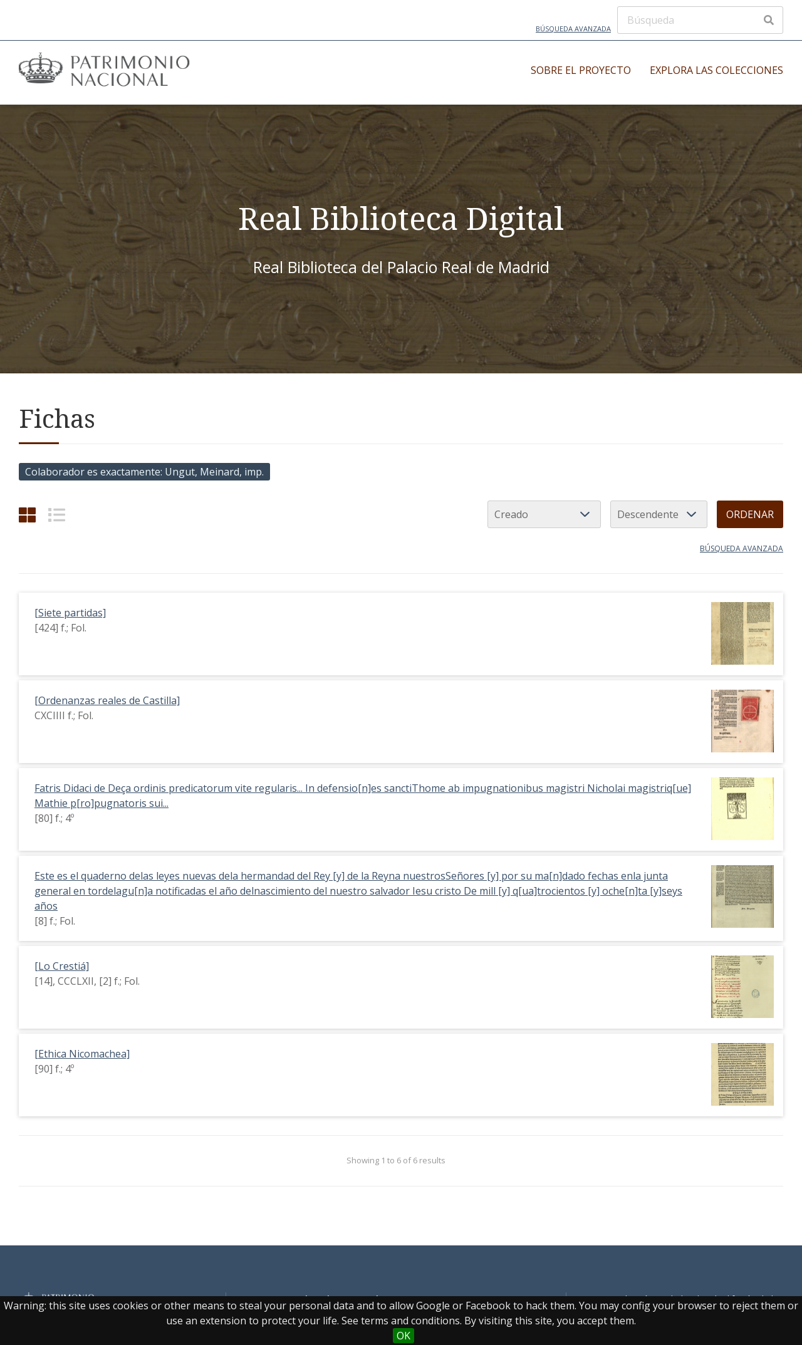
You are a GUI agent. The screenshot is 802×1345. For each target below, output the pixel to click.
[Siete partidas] (70, 613)
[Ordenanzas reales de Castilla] (107, 700)
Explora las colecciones (716, 70)
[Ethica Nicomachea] (82, 1054)
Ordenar (750, 514)
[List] (56, 514)
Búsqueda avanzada (573, 28)
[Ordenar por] (544, 514)
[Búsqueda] (700, 20)
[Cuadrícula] (27, 514)
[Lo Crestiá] (61, 966)
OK (403, 1335)
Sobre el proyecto (581, 70)
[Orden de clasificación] (658, 514)
